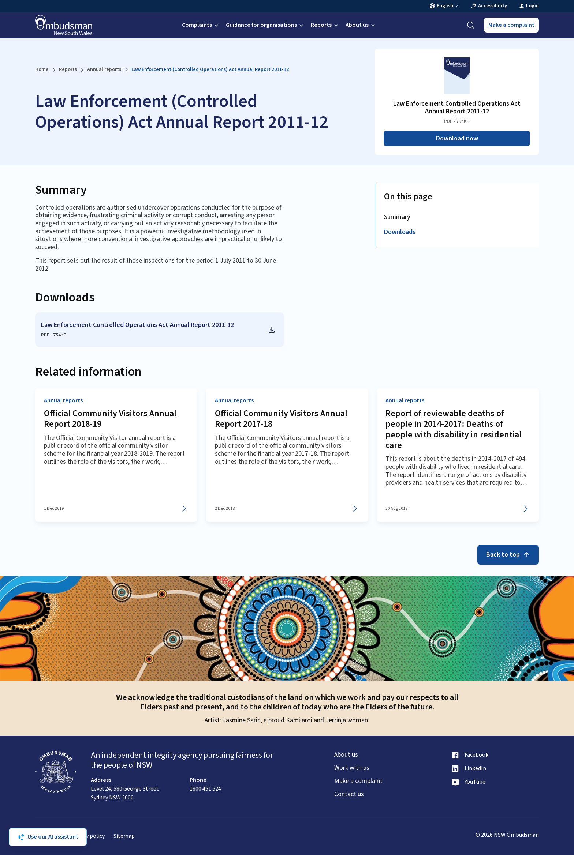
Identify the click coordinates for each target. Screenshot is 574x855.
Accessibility (489, 6)
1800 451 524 (205, 789)
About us (361, 25)
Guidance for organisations (265, 25)
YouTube (475, 782)
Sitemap (124, 836)
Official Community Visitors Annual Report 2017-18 (281, 418)
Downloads (399, 232)
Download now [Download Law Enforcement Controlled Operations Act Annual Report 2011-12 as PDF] (457, 138)
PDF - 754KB (54, 335)
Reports (325, 25)
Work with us (351, 768)
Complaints (201, 25)
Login (529, 6)
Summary (397, 217)
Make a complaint (511, 25)
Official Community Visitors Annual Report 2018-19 (110, 418)
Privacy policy (88, 836)
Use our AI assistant (47, 837)
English (444, 6)
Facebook (476, 755)
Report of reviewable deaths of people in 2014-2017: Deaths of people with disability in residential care (453, 429)
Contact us (349, 794)
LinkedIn (475, 768)
